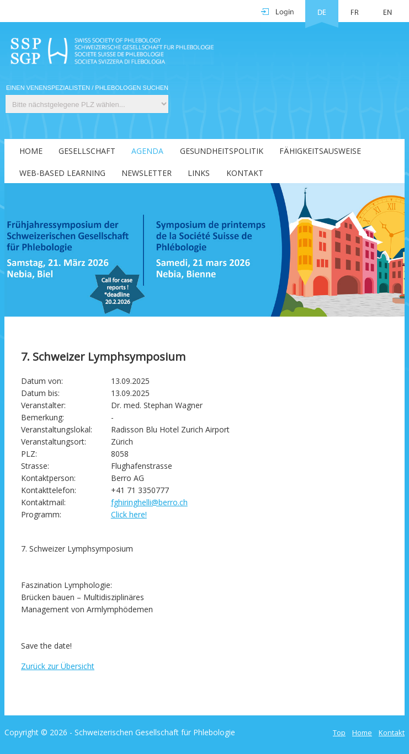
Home (31, 151)
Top (339, 732)
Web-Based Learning (62, 173)
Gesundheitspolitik (221, 151)
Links (199, 173)
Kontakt (244, 173)
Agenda (147, 151)
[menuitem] (24, 150)
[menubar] (204, 161)
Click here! (129, 514)
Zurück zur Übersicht (57, 666)
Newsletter (146, 173)
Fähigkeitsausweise (320, 151)
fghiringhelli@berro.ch (149, 502)
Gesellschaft (87, 151)
